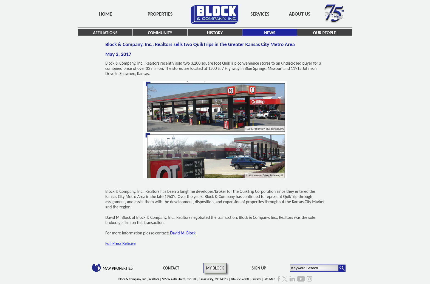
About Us (299, 14)
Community (160, 32)
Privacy (256, 279)
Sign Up (259, 268)
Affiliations (105, 32)
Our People (324, 32)
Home (105, 14)
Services (259, 14)
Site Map (269, 279)
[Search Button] (342, 268)
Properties (160, 14)
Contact (171, 268)
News (269, 32)
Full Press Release (120, 243)
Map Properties (118, 268)
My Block (215, 268)
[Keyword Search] (314, 268)
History (215, 32)
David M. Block (183, 233)
